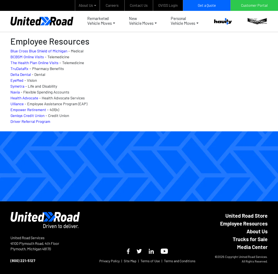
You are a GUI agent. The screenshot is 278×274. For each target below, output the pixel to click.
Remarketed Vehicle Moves (99, 21)
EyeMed (16, 80)
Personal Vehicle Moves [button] (183, 21)
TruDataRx (19, 68)
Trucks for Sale (250, 239)
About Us (86, 5)
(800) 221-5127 (22, 260)
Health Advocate (24, 97)
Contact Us (139, 5)
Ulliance (17, 103)
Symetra (17, 86)
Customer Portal (254, 5)
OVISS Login (168, 5)
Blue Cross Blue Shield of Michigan (38, 50)
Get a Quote (207, 5)
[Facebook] (128, 251)
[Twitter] (139, 251)
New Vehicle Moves (141, 21)
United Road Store (246, 215)
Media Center (252, 247)
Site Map (130, 261)
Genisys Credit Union (27, 115)
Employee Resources (244, 223)
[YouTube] (164, 251)
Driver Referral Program (30, 121)
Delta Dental (20, 74)
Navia (15, 92)
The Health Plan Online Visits (34, 62)
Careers (112, 5)
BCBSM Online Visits (27, 56)
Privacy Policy (109, 261)
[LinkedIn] (151, 251)
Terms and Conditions (179, 261)
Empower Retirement (28, 109)
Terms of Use (150, 261)
